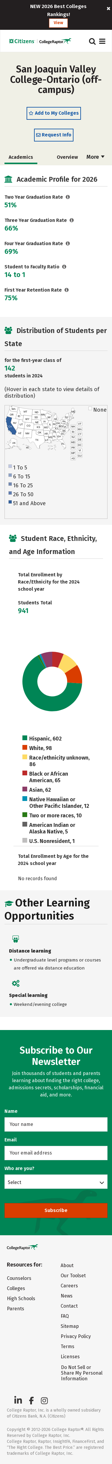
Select (14, 1182)
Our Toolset (73, 1275)
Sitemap (70, 1326)
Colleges (16, 1288)
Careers (69, 1286)
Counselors (19, 1278)
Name (11, 1111)
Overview (67, 157)
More (96, 157)
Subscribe (56, 1210)
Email (10, 1140)
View (58, 22)
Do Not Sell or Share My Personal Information (81, 1373)
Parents (15, 1308)
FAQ (65, 1316)
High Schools (21, 1298)
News (67, 1296)
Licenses (70, 1356)
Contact (69, 1306)
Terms (67, 1346)
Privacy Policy (76, 1336)
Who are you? (19, 1168)
